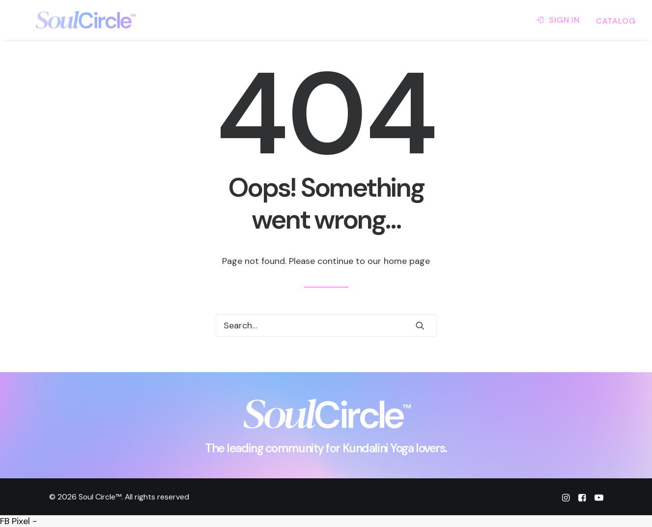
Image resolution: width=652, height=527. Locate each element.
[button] (420, 325)
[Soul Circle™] (69, 20)
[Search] (326, 325)
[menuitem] (561, 20)
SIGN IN (564, 20)
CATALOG (616, 21)
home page (407, 261)
